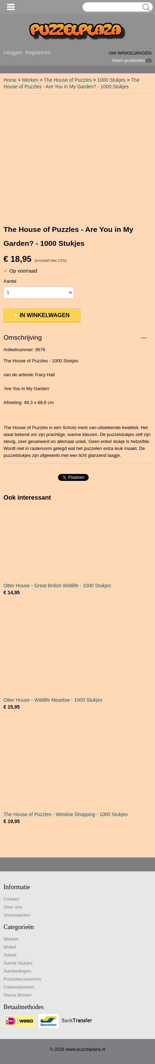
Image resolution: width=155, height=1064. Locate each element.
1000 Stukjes (111, 80)
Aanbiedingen (17, 971)
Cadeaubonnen (19, 987)
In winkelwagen (44, 315)
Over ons (12, 907)
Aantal (9, 281)
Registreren (37, 52)
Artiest (9, 955)
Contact (11, 899)
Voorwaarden (16, 915)
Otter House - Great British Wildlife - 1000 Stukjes (57, 585)
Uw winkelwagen (130, 53)
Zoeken (145, 7)
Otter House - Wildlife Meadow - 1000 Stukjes (52, 700)
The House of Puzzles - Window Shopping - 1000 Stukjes (65, 814)
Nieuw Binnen (17, 995)
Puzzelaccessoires (22, 979)
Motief (9, 947)
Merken (30, 80)
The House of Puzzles (68, 80)
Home (9, 80)
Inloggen (12, 52)
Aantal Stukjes (17, 963)
